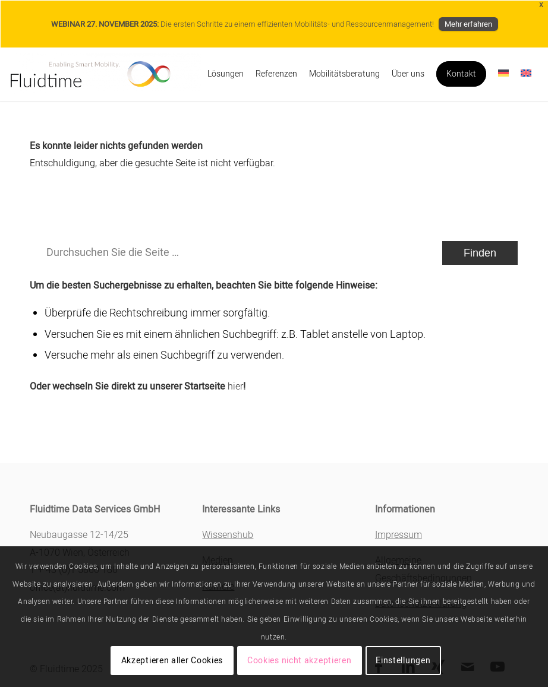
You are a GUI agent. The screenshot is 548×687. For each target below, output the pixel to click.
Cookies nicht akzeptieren (299, 660)
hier (235, 386)
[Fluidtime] (106, 74)
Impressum (398, 535)
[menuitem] (225, 74)
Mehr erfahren (468, 24)
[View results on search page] (480, 253)
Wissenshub (227, 535)
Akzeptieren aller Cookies (172, 660)
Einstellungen (403, 660)
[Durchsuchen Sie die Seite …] (274, 253)
